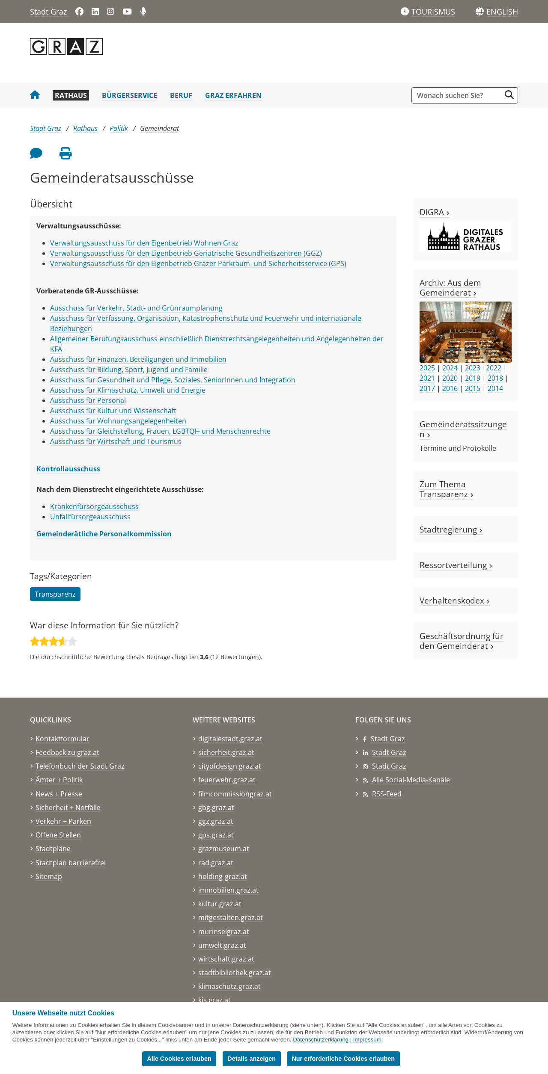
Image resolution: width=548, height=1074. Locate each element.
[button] (502, 12)
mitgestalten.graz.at (230, 917)
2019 (472, 378)
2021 (427, 378)
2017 (427, 388)
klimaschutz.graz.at (229, 986)
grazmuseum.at (223, 848)
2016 (450, 388)
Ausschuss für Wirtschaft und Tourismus (116, 441)
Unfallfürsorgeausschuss (90, 516)
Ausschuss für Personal (88, 400)
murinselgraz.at (223, 931)
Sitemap (49, 876)
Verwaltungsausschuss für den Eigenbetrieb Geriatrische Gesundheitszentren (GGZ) (186, 253)
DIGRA (435, 212)
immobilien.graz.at (228, 890)
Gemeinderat (159, 128)
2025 (427, 368)
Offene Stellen (58, 835)
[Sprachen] (480, 12)
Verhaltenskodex (455, 600)
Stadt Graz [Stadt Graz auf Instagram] (389, 766)
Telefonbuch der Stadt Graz (80, 766)
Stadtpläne (53, 848)
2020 (450, 378)
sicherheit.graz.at (226, 752)
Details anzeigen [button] (251, 1058)
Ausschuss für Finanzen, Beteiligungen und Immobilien (138, 359)
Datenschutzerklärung (320, 1039)
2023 (472, 368)
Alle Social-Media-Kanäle (411, 779)
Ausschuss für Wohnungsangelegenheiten (118, 421)
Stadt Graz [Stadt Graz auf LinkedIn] (389, 752)
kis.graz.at (214, 1000)
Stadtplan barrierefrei (71, 862)
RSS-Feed (387, 794)
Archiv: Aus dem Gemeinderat (450, 287)
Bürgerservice (129, 95)
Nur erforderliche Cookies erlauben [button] (343, 1058)
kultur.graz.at (219, 903)
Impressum (367, 1039)
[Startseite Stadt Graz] (35, 95)
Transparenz (55, 594)
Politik (119, 128)
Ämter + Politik (59, 779)
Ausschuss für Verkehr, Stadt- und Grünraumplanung (136, 308)
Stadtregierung (451, 529)
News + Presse (59, 794)
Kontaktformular (62, 738)
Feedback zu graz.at (67, 752)
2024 (450, 368)
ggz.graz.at (215, 821)
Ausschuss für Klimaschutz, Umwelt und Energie (128, 390)
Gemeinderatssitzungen (463, 429)
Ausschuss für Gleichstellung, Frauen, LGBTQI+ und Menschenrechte (160, 431)
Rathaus (71, 95)
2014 (495, 388)
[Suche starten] (509, 94)
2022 (493, 368)
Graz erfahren (233, 95)
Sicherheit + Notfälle (68, 807)
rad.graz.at (215, 862)
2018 (495, 378)
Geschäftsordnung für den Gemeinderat (461, 640)
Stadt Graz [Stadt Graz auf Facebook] (388, 738)
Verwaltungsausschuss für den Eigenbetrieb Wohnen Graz (144, 243)
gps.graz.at (216, 835)
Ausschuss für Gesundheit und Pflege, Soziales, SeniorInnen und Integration (172, 380)
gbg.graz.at (216, 807)
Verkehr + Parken (63, 821)
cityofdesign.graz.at (229, 766)
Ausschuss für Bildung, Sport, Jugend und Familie (129, 369)
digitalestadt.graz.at (230, 738)
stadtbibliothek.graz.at (234, 972)
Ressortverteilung (456, 565)
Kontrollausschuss (68, 468)
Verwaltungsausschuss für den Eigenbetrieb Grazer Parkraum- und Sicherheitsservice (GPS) (198, 263)
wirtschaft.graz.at (226, 959)
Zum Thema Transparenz (447, 489)
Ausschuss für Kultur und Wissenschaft (113, 410)
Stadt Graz (48, 11)
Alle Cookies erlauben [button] (179, 1058)
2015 (472, 388)
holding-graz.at (222, 876)
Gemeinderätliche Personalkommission (104, 533)
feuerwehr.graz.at (227, 779)
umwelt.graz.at (222, 945)
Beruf (181, 95)
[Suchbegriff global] (458, 95)
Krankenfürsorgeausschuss (94, 506)
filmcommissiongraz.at (235, 794)
